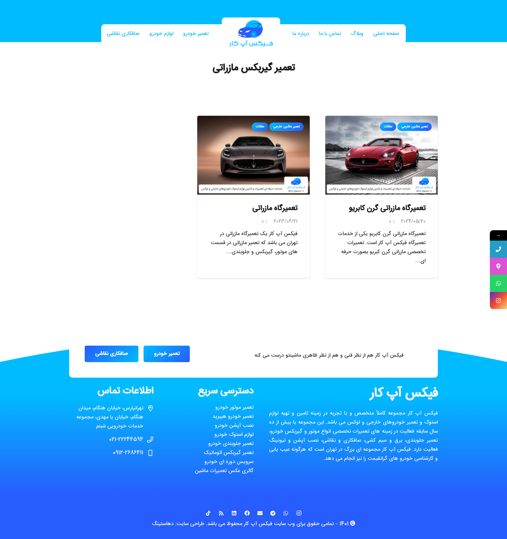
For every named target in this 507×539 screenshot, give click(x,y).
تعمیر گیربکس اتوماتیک (228, 452)
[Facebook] (247, 513)
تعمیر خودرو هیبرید (232, 416)
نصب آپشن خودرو (234, 425)
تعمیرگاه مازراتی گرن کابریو (387, 209)
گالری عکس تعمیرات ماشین (224, 471)
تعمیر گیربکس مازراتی (253, 68)
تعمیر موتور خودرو (234, 407)
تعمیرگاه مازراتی (274, 209)
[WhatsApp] (285, 513)
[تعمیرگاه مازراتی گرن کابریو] (381, 120)
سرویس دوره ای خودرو (228, 462)
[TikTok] (208, 513)
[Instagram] (298, 513)
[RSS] (221, 513)
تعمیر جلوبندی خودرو (230, 443)
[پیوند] (251, 34)
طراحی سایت (190, 524)
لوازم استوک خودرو (233, 434)
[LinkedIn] (234, 513)
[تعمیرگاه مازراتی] (253, 120)
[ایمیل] (259, 513)
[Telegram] (272, 513)
